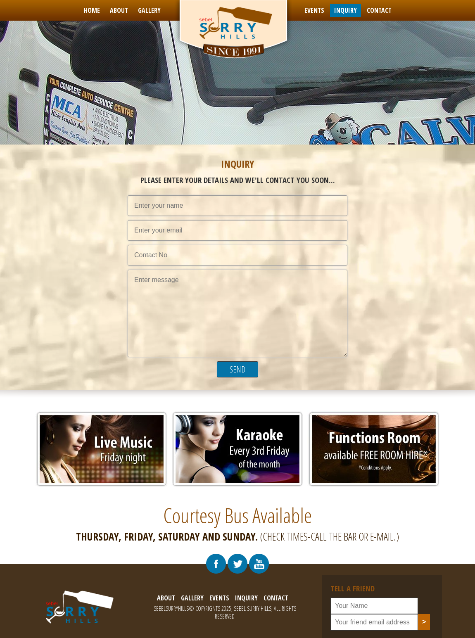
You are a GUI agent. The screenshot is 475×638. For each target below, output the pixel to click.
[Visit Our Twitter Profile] (237, 564)
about (119, 10)
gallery (149, 10)
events (314, 10)
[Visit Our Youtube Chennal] (259, 564)
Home (92, 10)
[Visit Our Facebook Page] (216, 564)
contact (379, 10)
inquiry (345, 10)
